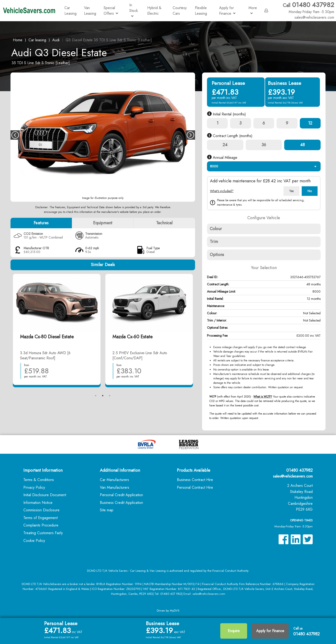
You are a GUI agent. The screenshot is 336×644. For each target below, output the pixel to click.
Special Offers (111, 10)
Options (217, 255)
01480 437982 (308, 8)
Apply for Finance (227, 10)
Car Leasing (70, 10)
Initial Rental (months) (226, 114)
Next (190, 135)
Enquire (234, 631)
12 (310, 123)
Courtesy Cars (180, 10)
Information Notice (37, 502)
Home (17, 39)
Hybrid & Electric (154, 10)
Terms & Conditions (38, 479)
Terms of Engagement (40, 517)
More (252, 10)
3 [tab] (109, 395)
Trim (214, 242)
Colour (216, 229)
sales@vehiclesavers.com (293, 476)
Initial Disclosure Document (44, 495)
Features (41, 223)
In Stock (133, 10)
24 (225, 145)
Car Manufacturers (114, 479)
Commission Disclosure (41, 510)
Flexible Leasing (201, 10)
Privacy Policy (34, 487)
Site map (106, 510)
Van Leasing (90, 10)
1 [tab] (95, 395)
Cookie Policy (34, 540)
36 (264, 145)
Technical (164, 223)
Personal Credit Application (121, 495)
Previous (15, 135)
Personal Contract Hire (195, 487)
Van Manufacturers (114, 487)
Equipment (102, 223)
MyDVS (174, 610)
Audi (56, 40)
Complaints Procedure (40, 525)
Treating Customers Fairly (43, 533)
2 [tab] (102, 395)
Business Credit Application (121, 502)
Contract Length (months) (229, 135)
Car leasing (37, 40)
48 (302, 145)
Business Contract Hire (195, 479)
